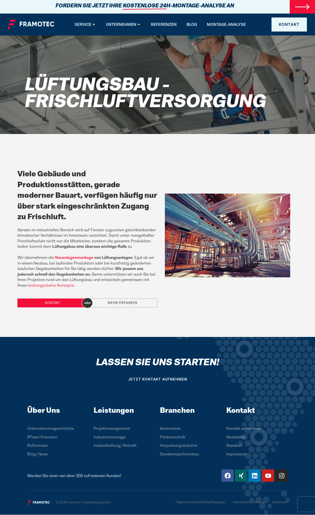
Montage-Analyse (226, 24)
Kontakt (52, 303)
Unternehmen (123, 24)
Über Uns (43, 410)
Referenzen (164, 24)
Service (85, 24)
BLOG (191, 24)
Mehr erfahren (122, 303)
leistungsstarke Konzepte (51, 285)
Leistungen (114, 410)
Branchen (177, 410)
